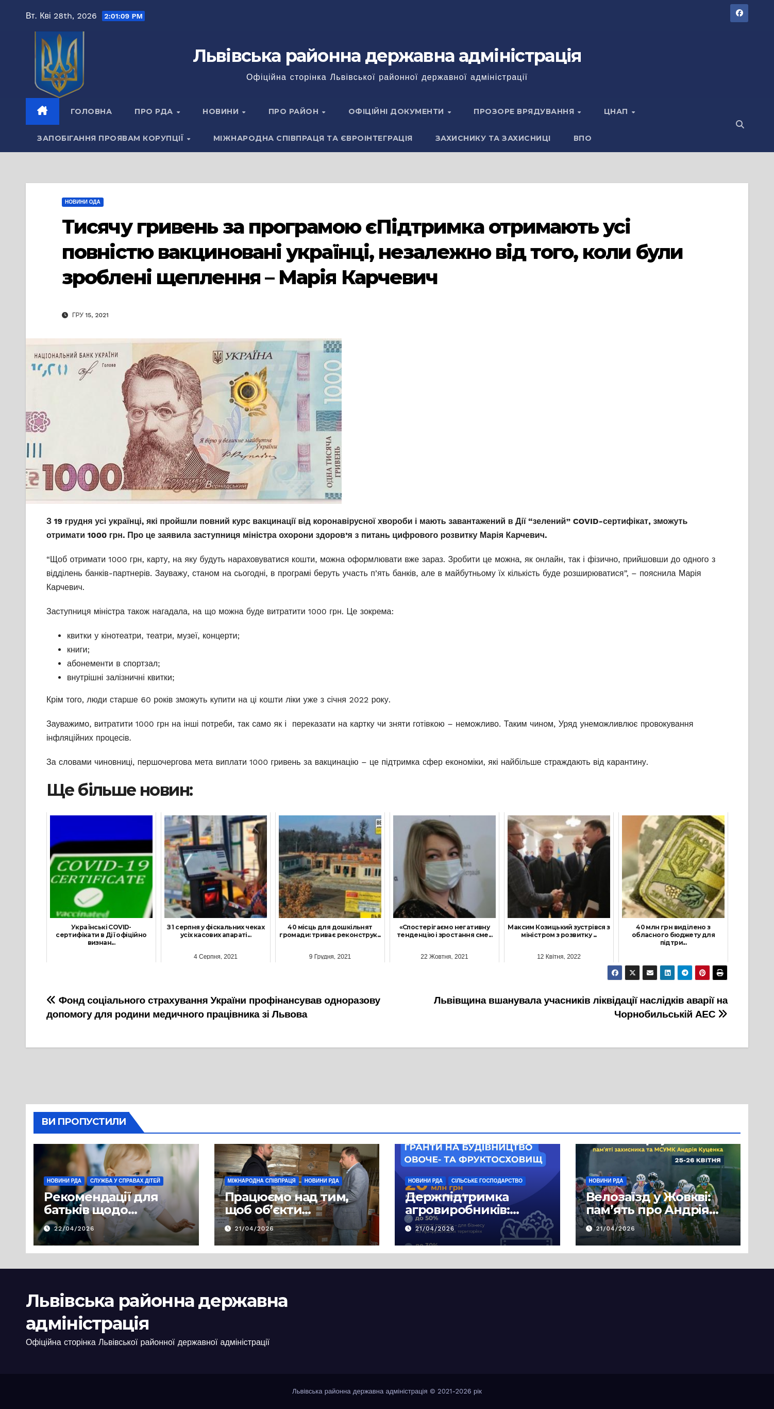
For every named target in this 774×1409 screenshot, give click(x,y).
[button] (740, 124)
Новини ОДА (82, 202)
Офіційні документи (397, 111)
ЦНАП (617, 111)
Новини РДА (64, 1181)
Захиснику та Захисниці (493, 138)
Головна (91, 111)
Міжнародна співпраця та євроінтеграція (313, 138)
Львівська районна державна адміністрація (387, 56)
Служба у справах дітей (125, 1181)
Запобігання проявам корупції (111, 138)
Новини (222, 111)
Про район (294, 111)
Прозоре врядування (525, 111)
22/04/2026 (74, 1228)
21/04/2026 (254, 1228)
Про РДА (154, 111)
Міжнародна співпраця (262, 1181)
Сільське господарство (487, 1181)
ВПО (583, 138)
